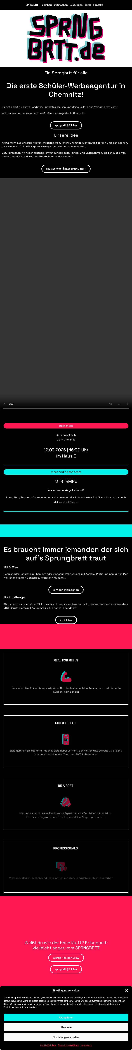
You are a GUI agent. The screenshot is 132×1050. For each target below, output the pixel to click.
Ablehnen (66, 1027)
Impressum (86, 1045)
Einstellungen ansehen (66, 1037)
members (46, 4)
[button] (126, 990)
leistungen (76, 4)
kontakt (98, 4)
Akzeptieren (66, 1017)
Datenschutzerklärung (68, 1045)
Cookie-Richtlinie (48, 1045)
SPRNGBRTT (33, 4)
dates (87, 4)
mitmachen (61, 4)
